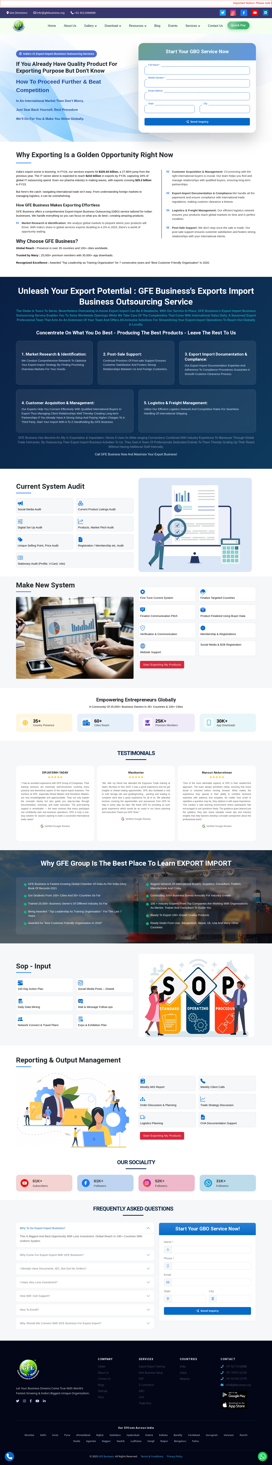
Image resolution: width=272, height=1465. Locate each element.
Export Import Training (152, 1366)
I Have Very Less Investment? (38, 1282)
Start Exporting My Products (162, 664)
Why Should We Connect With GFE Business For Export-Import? (60, 1323)
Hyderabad (133, 1435)
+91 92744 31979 (236, 1378)
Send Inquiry (197, 121)
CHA (141, 1397)
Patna (195, 1441)
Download (111, 25)
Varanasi (229, 1435)
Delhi (43, 1435)
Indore (149, 1435)
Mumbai (29, 1435)
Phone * (169, 1258)
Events (173, 25)
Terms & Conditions (152, 1456)
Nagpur (106, 1441)
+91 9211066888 (83, 12)
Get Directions (17, 12)
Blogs (101, 1385)
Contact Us (215, 25)
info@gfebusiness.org (48, 12)
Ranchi (243, 1435)
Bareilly (178, 1435)
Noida (76, 1441)
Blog (157, 25)
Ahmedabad (83, 1435)
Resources (136, 25)
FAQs (101, 1397)
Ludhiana (136, 1441)
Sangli (150, 1441)
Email (167, 1274)
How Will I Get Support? (35, 1295)
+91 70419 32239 (236, 1372)
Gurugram (212, 1435)
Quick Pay (238, 25)
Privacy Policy (174, 1456)
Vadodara (115, 1435)
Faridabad (194, 1435)
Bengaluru (180, 1441)
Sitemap (102, 1391)
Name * (168, 1242)
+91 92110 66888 (236, 1366)
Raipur (164, 1441)
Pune (67, 1435)
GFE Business (106, 1456)
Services (191, 25)
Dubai (183, 1372)
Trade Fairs (145, 1403)
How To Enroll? (29, 1309)
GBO (141, 1391)
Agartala (91, 1441)
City (211, 1291)
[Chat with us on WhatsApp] (262, 1456)
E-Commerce (146, 1385)
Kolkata (163, 1435)
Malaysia (184, 1378)
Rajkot (100, 1435)
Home (52, 25)
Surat (55, 1435)
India (182, 1366)
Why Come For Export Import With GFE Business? (52, 1254)
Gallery (89, 25)
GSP (141, 1378)
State (167, 1291)
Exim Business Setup (151, 1372)
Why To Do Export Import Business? (42, 1228)
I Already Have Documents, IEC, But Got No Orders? (53, 1268)
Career (102, 1366)
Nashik (121, 1441)
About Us (70, 25)
